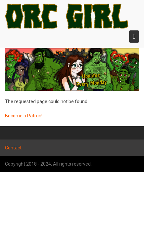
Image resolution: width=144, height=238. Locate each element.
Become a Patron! (23, 115)
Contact (13, 147)
